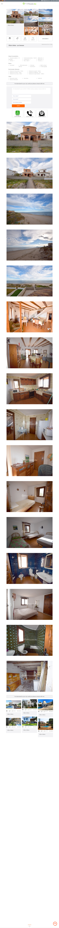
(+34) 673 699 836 (55, 0)
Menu (2, 3)
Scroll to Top (55, 924)
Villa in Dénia (10, 714)
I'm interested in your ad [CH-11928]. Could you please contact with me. (31, 91)
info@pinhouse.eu (46, 0)
